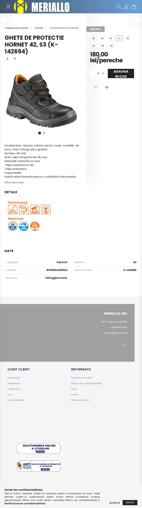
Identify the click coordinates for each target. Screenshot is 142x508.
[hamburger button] (8, 6)
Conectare (13, 378)
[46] (111, 46)
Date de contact (80, 400)
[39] (93, 38)
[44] (93, 46)
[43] (127, 38)
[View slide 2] (44, 133)
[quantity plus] (103, 73)
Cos (9, 394)
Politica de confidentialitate (86, 383)
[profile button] (126, 6)
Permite (130, 502)
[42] (119, 38)
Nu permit (114, 502)
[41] (111, 38)
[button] (95, 87)
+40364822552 (118, 327)
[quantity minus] (93, 73)
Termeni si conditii (81, 378)
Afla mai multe (14, 182)
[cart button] (133, 6)
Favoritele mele (15, 400)
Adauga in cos (121, 73)
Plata (74, 389)
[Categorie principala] (17, 28)
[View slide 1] (39, 133)
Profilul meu (13, 389)
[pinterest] (15, 59)
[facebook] (7, 59)
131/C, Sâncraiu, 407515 (114, 321)
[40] (102, 38)
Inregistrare (13, 383)
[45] (102, 46)
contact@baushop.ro (115, 332)
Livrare (74, 394)
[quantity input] (98, 73)
